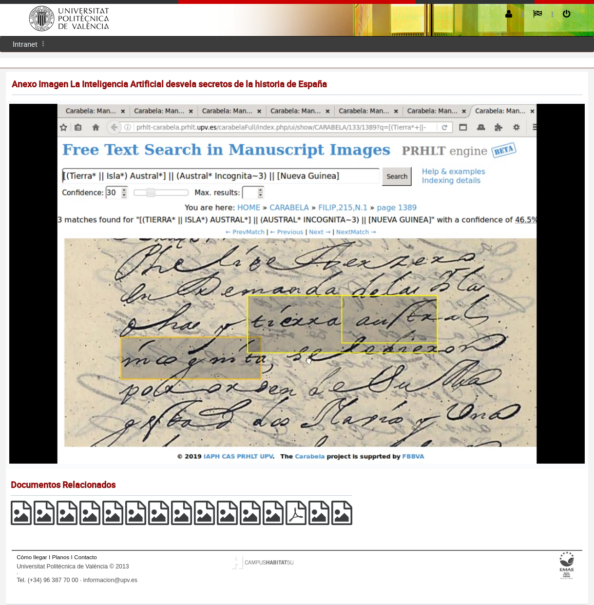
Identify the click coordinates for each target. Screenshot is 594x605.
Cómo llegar (32, 557)
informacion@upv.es (110, 580)
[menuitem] (25, 44)
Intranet (25, 44)
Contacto (85, 557)
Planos (61, 557)
